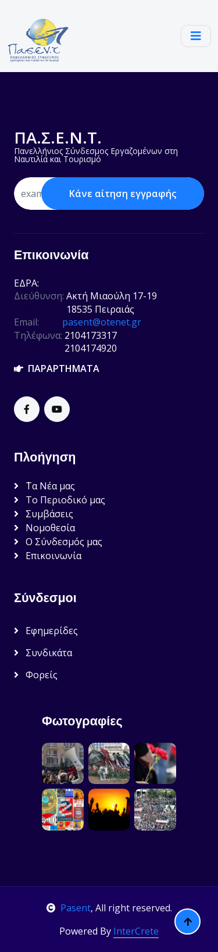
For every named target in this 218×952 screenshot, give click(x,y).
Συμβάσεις (43, 513)
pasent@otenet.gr (101, 322)
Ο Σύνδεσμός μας (58, 541)
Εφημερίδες (46, 630)
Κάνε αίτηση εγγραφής (122, 193)
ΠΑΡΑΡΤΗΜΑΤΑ (56, 368)
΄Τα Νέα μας (44, 485)
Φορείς (36, 674)
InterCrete (136, 931)
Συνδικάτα (43, 652)
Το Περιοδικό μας (59, 499)
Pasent (69, 907)
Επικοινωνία (47, 555)
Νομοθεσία (44, 527)
